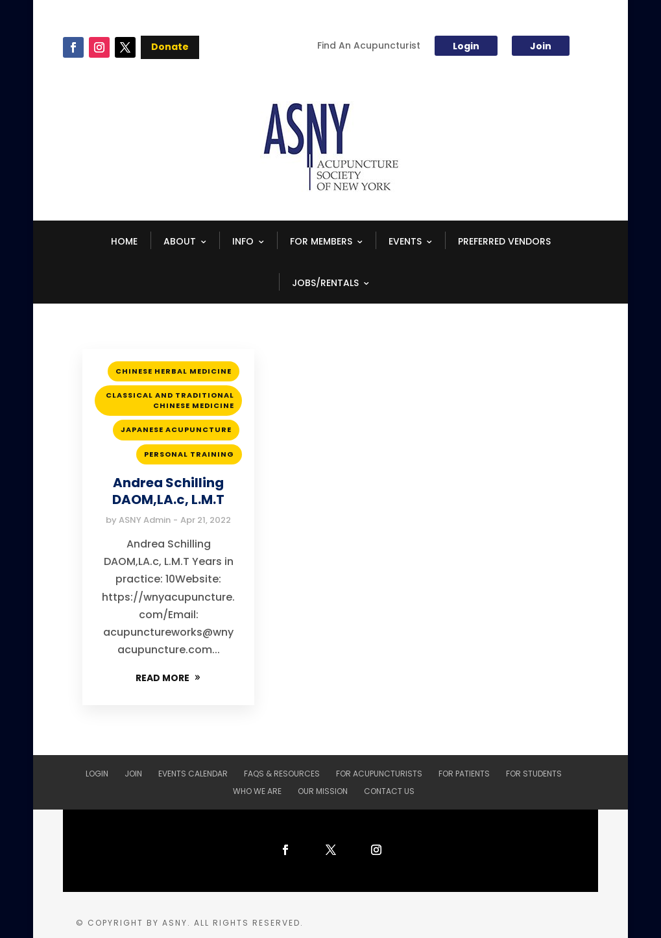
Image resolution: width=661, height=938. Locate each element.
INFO (243, 241)
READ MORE (162, 677)
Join (540, 46)
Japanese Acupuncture (176, 429)
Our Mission (323, 791)
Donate (170, 46)
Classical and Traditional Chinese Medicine (170, 400)
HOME (124, 241)
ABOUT (179, 241)
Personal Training (189, 454)
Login (466, 46)
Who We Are (257, 791)
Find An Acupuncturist (368, 46)
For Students (534, 773)
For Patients (464, 773)
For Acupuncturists (379, 773)
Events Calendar (193, 773)
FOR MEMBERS (321, 241)
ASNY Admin (145, 520)
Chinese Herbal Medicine (173, 371)
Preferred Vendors (504, 241)
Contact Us (389, 791)
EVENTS (405, 241)
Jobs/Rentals (325, 282)
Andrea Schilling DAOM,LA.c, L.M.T (168, 491)
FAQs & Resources (282, 773)
